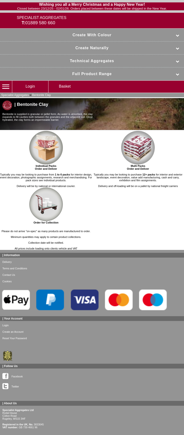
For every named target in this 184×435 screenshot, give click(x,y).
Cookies (7, 281)
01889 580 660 (40, 22)
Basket (65, 86)
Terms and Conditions (14, 268)
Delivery (7, 261)
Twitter (10, 385)
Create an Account (13, 331)
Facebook (12, 375)
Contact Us (8, 274)
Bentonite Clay (41, 95)
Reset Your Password (14, 338)
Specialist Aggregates (15, 95)
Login (30, 86)
